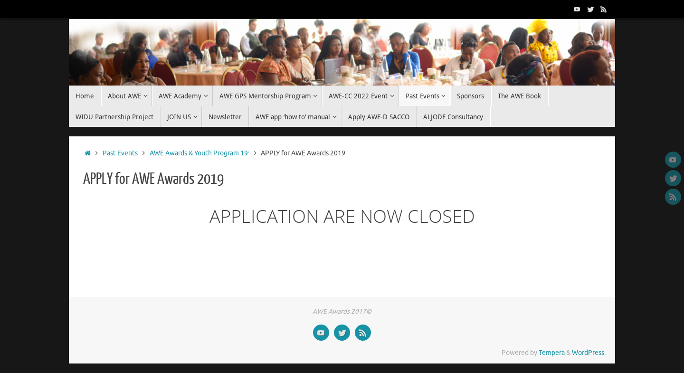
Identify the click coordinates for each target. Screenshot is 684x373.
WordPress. (589, 353)
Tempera (552, 353)
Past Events (120, 153)
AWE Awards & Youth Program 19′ (199, 153)
